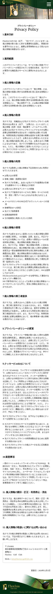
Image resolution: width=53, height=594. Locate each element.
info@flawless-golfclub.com (22, 559)
